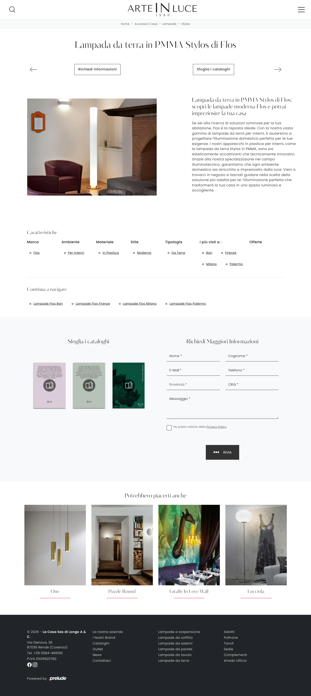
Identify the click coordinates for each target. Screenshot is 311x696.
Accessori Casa (146, 24)
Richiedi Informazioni (97, 69)
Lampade (170, 24)
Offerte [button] (256, 242)
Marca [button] (33, 242)
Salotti (229, 632)
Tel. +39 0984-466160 (45, 653)
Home (125, 24)
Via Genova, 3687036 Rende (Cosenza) (47, 645)
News (97, 655)
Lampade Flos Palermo (187, 303)
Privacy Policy (217, 427)
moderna (144, 253)
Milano (211, 264)
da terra (178, 253)
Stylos (185, 24)
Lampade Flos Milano (140, 303)
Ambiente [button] (71, 242)
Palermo (236, 264)
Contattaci (102, 660)
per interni (76, 253)
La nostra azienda (108, 632)
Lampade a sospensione (179, 632)
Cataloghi (101, 643)
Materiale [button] (105, 242)
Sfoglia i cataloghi (213, 69)
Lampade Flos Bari (48, 303)
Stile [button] (135, 242)
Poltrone (231, 637)
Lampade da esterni (175, 643)
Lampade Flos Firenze (93, 303)
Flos (37, 253)
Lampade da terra (173, 660)
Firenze (230, 253)
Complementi (235, 655)
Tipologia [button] (174, 242)
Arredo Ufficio (235, 660)
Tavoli (229, 643)
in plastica (111, 253)
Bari (209, 253)
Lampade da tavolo (175, 655)
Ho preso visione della (200, 427)
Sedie (228, 649)
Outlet (98, 649)
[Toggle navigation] (301, 9)
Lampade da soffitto (175, 637)
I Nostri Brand (104, 637)
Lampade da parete (175, 649)
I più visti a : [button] (211, 242)
